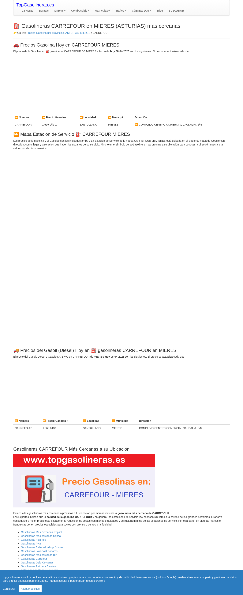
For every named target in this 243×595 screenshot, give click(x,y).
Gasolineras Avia (31, 543)
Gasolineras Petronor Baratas (38, 566)
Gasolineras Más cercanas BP (39, 554)
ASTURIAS (72, 32)
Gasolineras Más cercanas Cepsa (41, 535)
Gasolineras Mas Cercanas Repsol (41, 532)
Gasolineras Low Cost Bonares (39, 551)
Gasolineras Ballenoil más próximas (42, 547)
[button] (60, 10)
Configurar (9, 588)
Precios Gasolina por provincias (45, 32)
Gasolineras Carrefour (34, 558)
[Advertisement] (121, 83)
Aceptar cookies (30, 588)
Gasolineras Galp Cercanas (37, 562)
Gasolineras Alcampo (33, 539)
